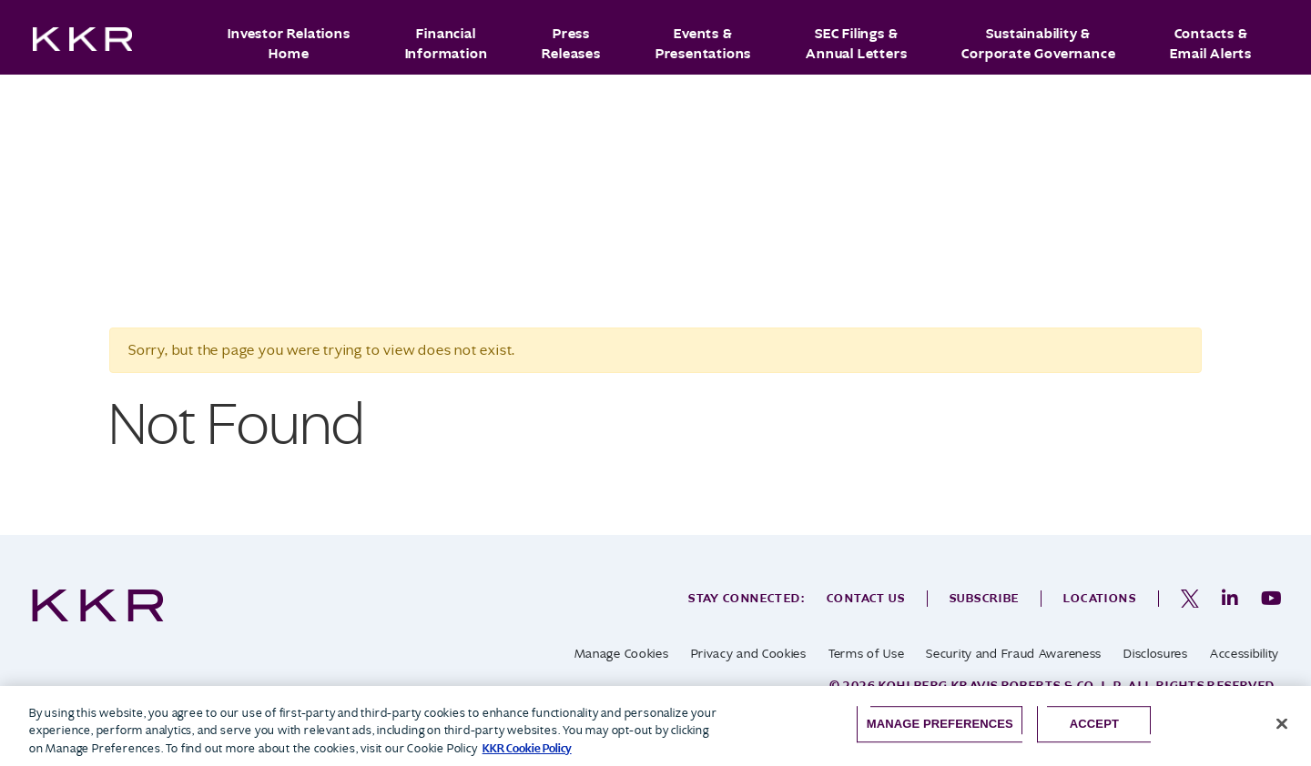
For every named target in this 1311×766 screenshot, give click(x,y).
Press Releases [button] (571, 44)
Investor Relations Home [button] (289, 44)
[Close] (1282, 723)
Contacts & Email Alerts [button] (1211, 44)
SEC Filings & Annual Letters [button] (856, 44)
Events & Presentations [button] (703, 44)
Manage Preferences (940, 724)
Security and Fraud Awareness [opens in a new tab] (1014, 653)
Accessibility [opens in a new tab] (1244, 653)
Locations (1099, 598)
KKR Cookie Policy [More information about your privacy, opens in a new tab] (527, 748)
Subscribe (985, 598)
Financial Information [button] (446, 44)
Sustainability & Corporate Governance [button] (1038, 44)
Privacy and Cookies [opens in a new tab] (749, 653)
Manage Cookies (621, 653)
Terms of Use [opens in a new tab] (866, 653)
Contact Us (866, 598)
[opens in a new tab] (1190, 599)
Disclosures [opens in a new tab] (1155, 653)
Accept (1094, 724)
